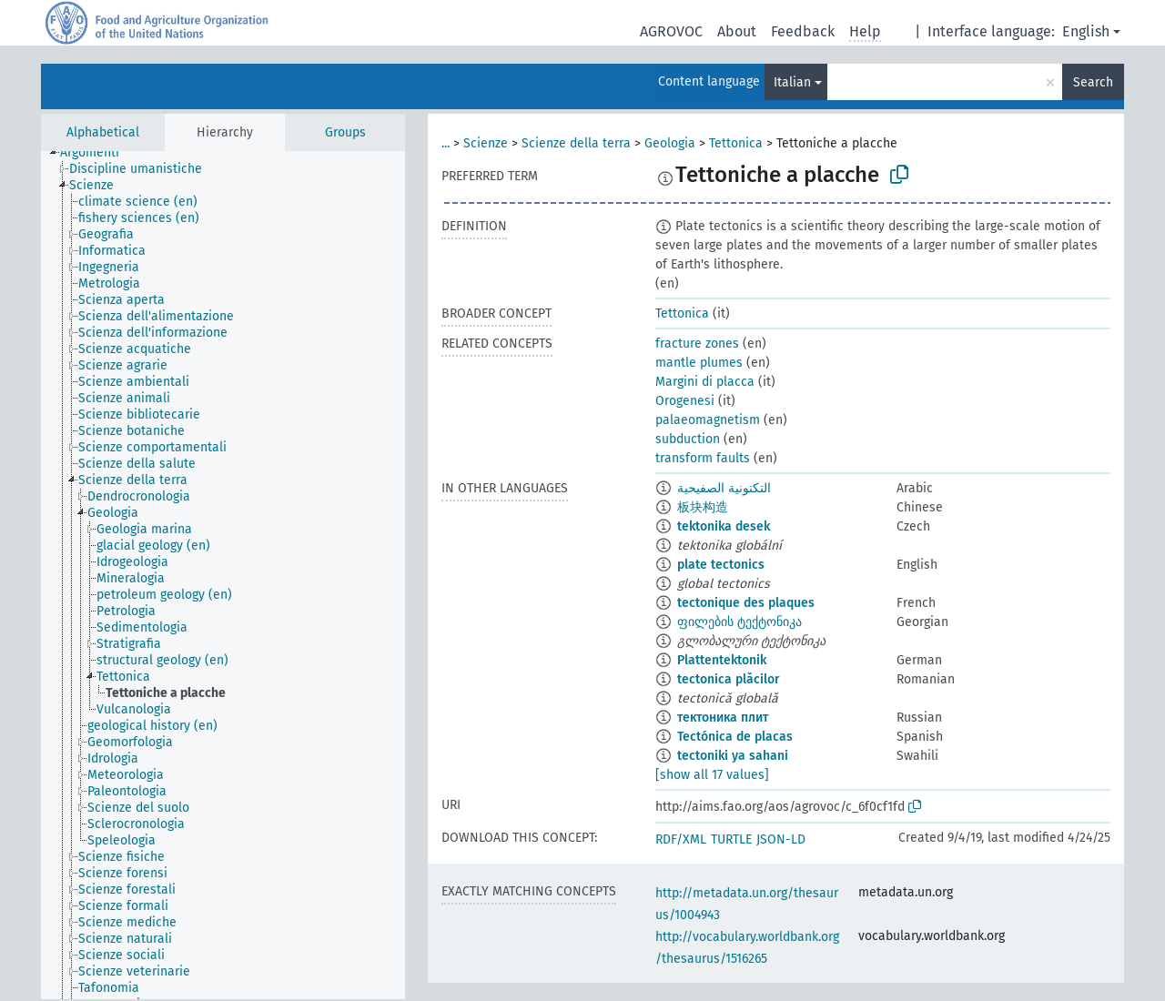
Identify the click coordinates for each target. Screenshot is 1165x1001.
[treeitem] (97, 153)
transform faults (702, 458)
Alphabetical (102, 132)
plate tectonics (721, 564)
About (736, 31)
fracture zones (697, 343)
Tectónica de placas (735, 736)
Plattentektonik (721, 660)
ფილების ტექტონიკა (739, 622)
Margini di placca (705, 381)
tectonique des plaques (746, 603)
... (445, 143)
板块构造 (702, 507)
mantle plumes (699, 362)
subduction (687, 439)
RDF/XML (680, 839)
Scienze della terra (576, 143)
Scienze (485, 143)
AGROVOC (671, 31)
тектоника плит (722, 717)
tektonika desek (723, 526)
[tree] (223, 575)
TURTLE (731, 839)
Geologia (669, 143)
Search (1093, 82)
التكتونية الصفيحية (724, 488)
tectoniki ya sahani (732, 755)
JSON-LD (780, 839)
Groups (345, 132)
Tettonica (736, 143)
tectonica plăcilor (728, 679)
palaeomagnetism (707, 420)
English (1085, 31)
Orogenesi (684, 401)
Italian (792, 82)
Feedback (803, 31)
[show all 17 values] (712, 775)
